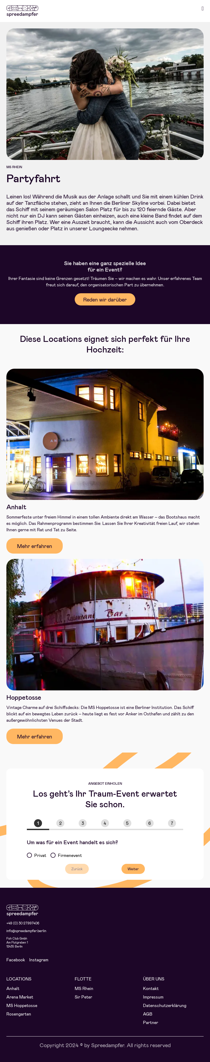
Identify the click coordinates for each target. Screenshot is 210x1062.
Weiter (133, 869)
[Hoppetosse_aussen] (105, 560)
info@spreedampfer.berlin (26, 931)
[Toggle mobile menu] (202, 8)
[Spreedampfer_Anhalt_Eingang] (105, 370)
